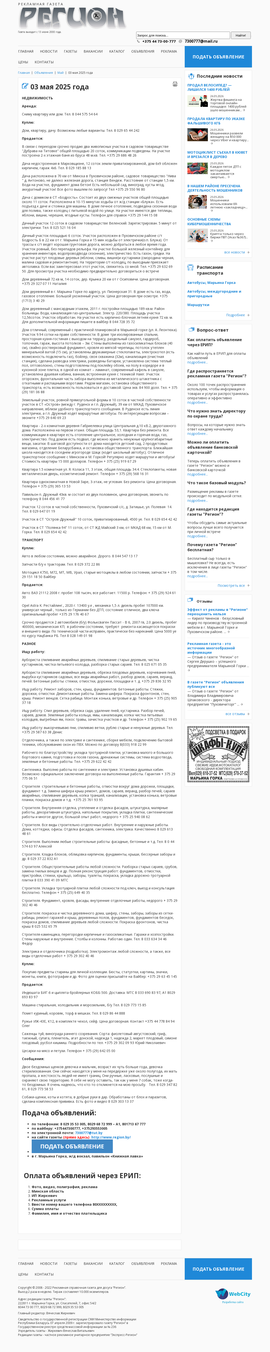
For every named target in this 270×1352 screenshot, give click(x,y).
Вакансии (93, 51)
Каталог (117, 51)
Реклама (169, 51)
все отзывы (235, 714)
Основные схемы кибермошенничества (209, 221)
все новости (234, 252)
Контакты (44, 62)
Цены (23, 62)
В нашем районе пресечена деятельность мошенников (214, 188)
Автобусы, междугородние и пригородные (214, 293)
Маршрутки (198, 304)
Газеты (70, 51)
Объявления (142, 51)
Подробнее (235, 315)
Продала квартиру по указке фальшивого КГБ (216, 120)
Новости (48, 51)
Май (61, 73)
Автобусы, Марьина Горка (211, 282)
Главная (25, 51)
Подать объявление (218, 57)
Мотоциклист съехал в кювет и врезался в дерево (217, 154)
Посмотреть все (231, 585)
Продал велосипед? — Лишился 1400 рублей (209, 87)
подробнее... (197, 362)
